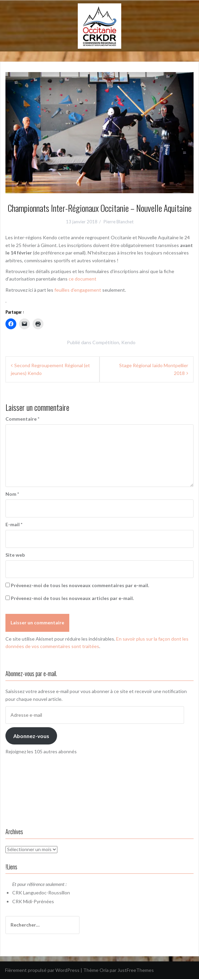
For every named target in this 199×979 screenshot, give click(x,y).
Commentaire (22, 419)
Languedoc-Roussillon (46, 892)
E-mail (13, 524)
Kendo (128, 342)
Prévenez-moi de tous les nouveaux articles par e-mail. (72, 598)
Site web (15, 555)
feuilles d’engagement (77, 290)
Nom (12, 494)
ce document (82, 279)
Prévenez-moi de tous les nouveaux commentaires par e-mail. (80, 585)
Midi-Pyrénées (38, 901)
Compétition (105, 342)
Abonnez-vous (31, 736)
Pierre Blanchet (118, 221)
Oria (104, 970)
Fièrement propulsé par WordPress (42, 970)
